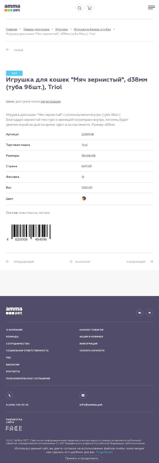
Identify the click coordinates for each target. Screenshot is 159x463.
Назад (18, 50)
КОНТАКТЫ (13, 371)
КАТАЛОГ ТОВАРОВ (91, 330)
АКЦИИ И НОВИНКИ (91, 336)
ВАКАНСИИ (12, 364)
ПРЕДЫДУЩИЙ (24, 262)
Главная (11, 29)
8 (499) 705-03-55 (17, 405)
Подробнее (104, 452)
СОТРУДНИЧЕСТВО (18, 343)
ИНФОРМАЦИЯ (89, 343)
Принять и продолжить (81, 458)
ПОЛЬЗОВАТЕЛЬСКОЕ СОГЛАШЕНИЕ (28, 378)
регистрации (51, 101)
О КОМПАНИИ (14, 330)
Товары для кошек (36, 29)
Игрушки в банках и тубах (92, 29)
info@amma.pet (91, 404)
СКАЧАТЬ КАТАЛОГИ (92, 350)
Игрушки (61, 29)
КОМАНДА (12, 336)
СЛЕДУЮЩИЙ (135, 262)
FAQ (8, 357)
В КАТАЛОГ (83, 262)
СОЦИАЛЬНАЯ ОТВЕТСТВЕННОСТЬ (27, 350)
